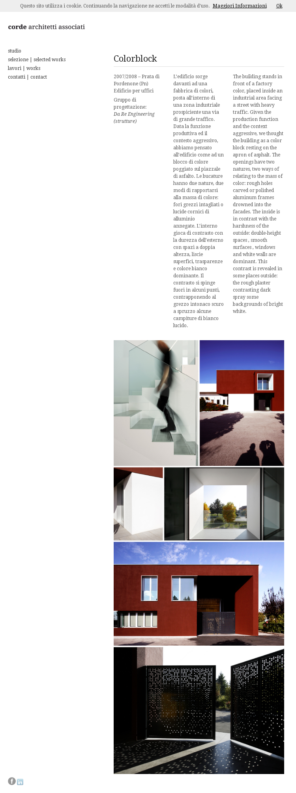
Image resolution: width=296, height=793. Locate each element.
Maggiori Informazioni (240, 6)
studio (14, 51)
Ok (279, 6)
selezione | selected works (37, 59)
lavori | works (24, 68)
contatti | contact (27, 77)
